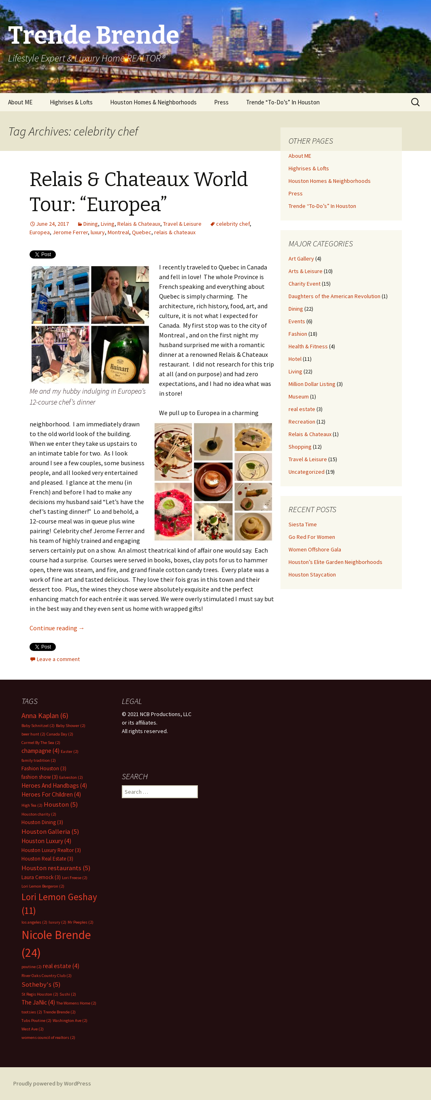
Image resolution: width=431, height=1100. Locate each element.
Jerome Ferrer (70, 232)
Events (297, 321)
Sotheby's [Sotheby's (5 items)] (41, 984)
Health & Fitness (308, 346)
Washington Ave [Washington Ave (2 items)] (70, 1020)
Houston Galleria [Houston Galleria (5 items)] (50, 831)
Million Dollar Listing (312, 384)
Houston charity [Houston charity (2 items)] (38, 814)
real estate (302, 409)
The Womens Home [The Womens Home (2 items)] (76, 1003)
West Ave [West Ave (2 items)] (32, 1029)
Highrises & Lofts (71, 102)
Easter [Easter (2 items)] (70, 751)
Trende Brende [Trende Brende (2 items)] (59, 1012)
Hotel (295, 358)
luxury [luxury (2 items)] (57, 922)
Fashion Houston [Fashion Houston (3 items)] (43, 768)
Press (221, 102)
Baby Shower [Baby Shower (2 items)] (70, 725)
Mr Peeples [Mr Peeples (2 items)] (80, 922)
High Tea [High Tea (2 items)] (31, 805)
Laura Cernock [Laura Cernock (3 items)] (41, 877)
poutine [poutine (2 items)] (31, 966)
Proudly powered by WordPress (52, 1083)
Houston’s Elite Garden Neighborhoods (335, 562)
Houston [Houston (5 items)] (61, 804)
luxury (98, 232)
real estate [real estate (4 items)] (61, 966)
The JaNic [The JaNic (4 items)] (38, 1002)
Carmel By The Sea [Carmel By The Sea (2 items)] (40, 742)
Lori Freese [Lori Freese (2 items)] (74, 877)
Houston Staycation (312, 574)
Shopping (300, 446)
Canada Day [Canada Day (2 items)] (60, 734)
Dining (90, 223)
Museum (299, 396)
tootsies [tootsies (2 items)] (31, 1012)
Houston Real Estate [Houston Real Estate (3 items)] (47, 858)
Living (108, 223)
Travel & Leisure (182, 223)
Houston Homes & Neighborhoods (153, 102)
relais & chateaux (174, 232)
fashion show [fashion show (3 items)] (39, 777)
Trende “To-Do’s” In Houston (283, 102)
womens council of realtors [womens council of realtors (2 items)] (48, 1037)
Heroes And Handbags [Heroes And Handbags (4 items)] (54, 785)
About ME (20, 102)
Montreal (118, 232)
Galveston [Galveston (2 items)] (71, 777)
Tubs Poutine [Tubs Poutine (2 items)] (36, 1020)
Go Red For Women (312, 536)
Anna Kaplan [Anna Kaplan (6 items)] (44, 715)
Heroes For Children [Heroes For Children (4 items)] (51, 794)
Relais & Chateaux (138, 223)
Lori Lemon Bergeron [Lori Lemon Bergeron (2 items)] (42, 886)
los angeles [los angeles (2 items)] (34, 922)
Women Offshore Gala (315, 549)
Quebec (141, 232)
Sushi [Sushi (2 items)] (67, 994)
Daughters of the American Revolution (334, 296)
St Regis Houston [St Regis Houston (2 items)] (39, 994)
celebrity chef (233, 223)
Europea (40, 232)
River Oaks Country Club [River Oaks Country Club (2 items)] (46, 975)
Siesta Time (303, 524)
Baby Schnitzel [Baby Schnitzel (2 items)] (38, 725)
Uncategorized (307, 471)
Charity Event (305, 283)
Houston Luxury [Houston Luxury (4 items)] (46, 841)
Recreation (302, 421)
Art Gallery (301, 258)
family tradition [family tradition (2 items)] (38, 760)
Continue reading (57, 628)
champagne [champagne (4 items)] (40, 751)
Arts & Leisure (306, 271)
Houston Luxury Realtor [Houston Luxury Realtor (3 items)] (51, 850)
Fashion (298, 333)
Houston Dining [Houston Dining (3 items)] (42, 822)
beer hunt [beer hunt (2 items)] (33, 734)
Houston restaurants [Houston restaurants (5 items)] (56, 868)
